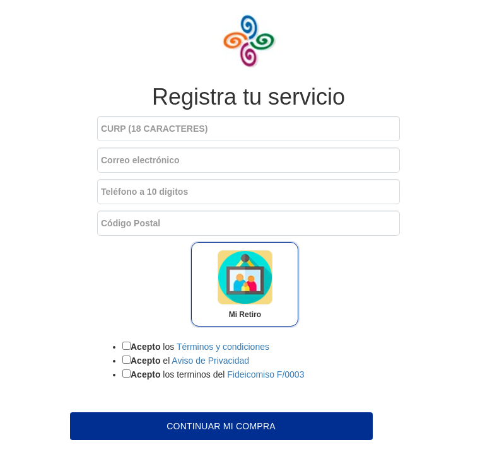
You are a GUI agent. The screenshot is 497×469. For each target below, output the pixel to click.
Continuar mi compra (221, 426)
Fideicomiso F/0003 (265, 374)
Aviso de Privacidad (210, 361)
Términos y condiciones (223, 347)
